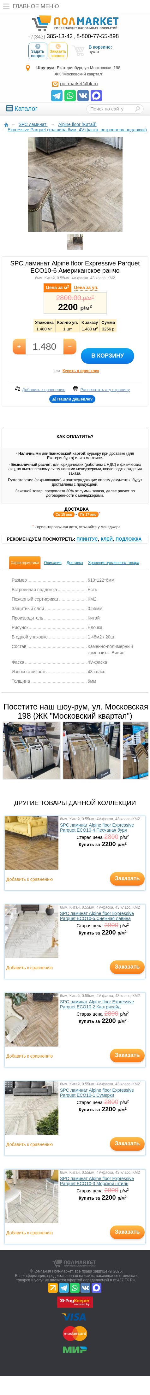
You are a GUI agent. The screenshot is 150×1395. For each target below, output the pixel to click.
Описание (52, 563)
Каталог (22, 108)
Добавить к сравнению (29, 879)
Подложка (129, 539)
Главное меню (29, 6)
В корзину (107, 356)
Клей (107, 539)
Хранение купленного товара (113, 563)
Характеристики (25, 563)
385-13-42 (50, 36)
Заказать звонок (58, 51)
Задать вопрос (38, 51)
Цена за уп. (86, 287)
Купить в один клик (81, 371)
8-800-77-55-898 (97, 36)
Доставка (75, 563)
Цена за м (57, 287)
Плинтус (87, 539)
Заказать (127, 878)
